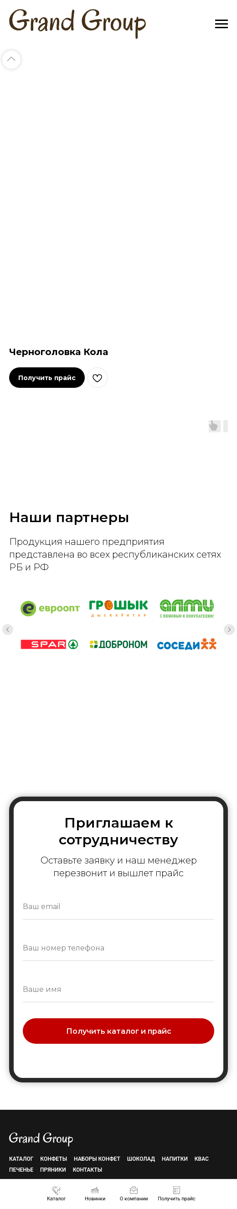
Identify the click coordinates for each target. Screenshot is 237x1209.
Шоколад (141, 1159)
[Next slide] (229, 629)
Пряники (53, 1170)
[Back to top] (11, 60)
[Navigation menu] (221, 24)
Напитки (175, 1159)
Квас (202, 1159)
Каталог (21, 1159)
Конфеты (53, 1159)
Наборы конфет (97, 1159)
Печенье (21, 1170)
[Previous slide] (7, 629)
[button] (177, 1193)
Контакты (88, 1170)
